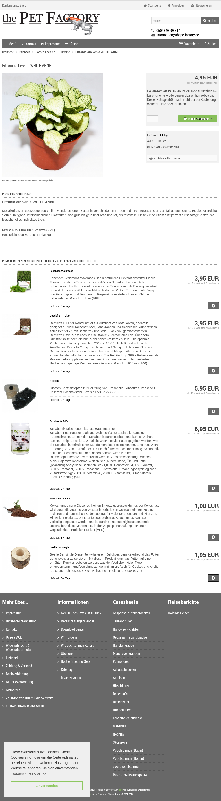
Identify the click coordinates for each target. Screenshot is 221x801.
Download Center (71, 629)
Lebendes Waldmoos (61, 271)
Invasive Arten (69, 677)
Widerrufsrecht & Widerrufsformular (17, 647)
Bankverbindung (15, 673)
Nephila (118, 734)
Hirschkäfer (121, 685)
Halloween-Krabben (126, 629)
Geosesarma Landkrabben (131, 637)
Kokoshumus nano (60, 498)
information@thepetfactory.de (177, 34)
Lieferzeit (10, 657)
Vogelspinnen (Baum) (128, 750)
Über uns (65, 653)
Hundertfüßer (122, 709)
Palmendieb (121, 661)
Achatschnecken (124, 669)
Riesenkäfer (121, 701)
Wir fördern (67, 637)
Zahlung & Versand (17, 665)
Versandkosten (210, 82)
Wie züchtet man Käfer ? (75, 645)
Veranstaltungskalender (75, 621)
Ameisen (119, 677)
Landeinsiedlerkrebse (127, 718)
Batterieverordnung (17, 681)
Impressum (51, 43)
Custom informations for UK (23, 706)
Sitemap (65, 669)
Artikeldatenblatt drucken (167, 158)
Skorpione (120, 742)
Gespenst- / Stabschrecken (131, 613)
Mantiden (119, 726)
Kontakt (28, 43)
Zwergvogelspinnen (126, 766)
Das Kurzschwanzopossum (131, 774)
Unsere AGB (12, 637)
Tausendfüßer (122, 621)
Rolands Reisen (179, 613)
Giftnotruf (11, 690)
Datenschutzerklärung (19, 621)
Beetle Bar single (59, 547)
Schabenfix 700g (59, 421)
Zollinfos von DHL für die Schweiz (27, 698)
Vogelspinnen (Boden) (128, 758)
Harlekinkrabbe (123, 645)
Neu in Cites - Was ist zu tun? (79, 613)
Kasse (71, 43)
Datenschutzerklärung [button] (28, 774)
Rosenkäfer (121, 693)
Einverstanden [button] (46, 786)
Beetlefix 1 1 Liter (60, 316)
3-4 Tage (164, 135)
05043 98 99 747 (168, 30)
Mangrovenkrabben (126, 653)
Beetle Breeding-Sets (73, 661)
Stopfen (54, 381)
